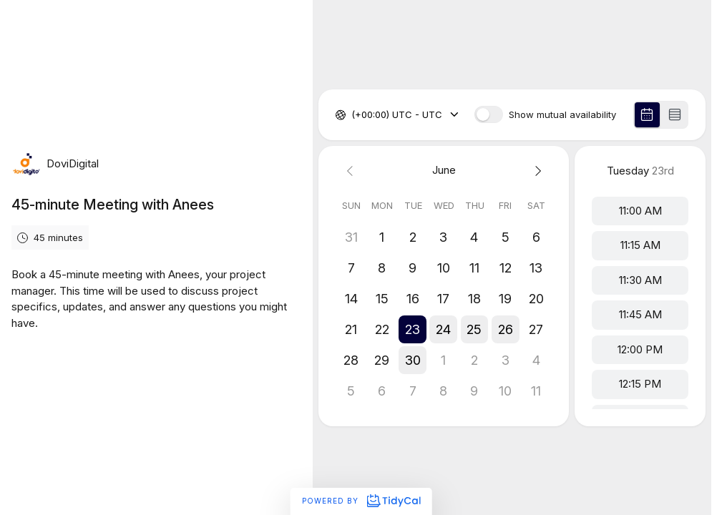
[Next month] (536, 171)
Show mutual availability (562, 114)
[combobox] (352, 115)
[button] (413, 329)
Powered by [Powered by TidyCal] (361, 500)
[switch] (488, 114)
